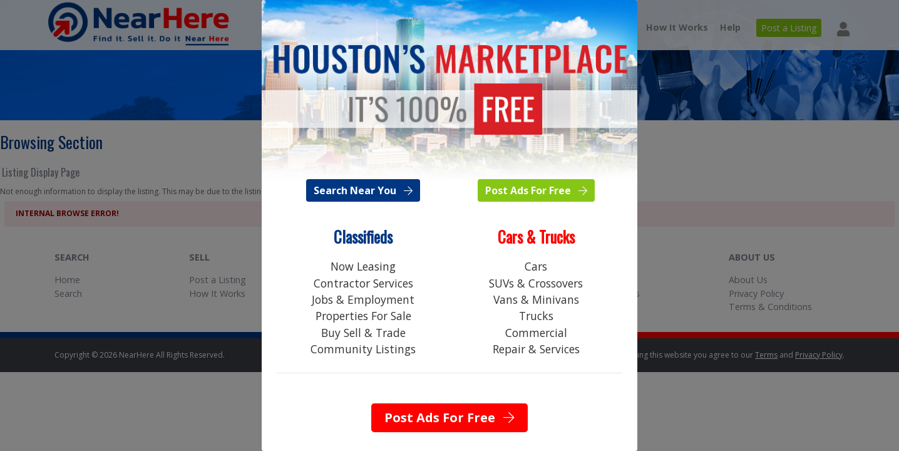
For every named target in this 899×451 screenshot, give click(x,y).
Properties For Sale (363, 315)
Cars (536, 266)
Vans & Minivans (536, 299)
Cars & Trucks (536, 237)
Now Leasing (363, 266)
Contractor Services (363, 283)
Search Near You (363, 190)
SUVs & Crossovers (536, 283)
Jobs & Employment (363, 299)
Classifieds (363, 237)
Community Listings (363, 348)
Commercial (536, 332)
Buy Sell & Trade (363, 332)
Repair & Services (536, 348)
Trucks (536, 315)
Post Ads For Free (536, 190)
